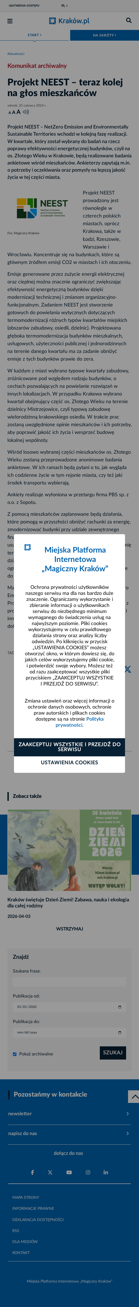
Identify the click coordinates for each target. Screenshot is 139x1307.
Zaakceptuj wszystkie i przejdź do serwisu (70, 747)
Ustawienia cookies (69, 762)
